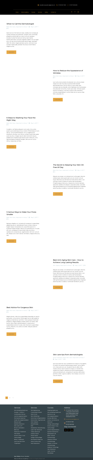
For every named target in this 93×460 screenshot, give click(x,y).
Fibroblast (17, 433)
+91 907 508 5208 (70, 424)
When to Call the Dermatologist (20, 24)
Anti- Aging (56, 265)
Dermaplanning (35, 410)
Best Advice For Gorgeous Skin (20, 307)
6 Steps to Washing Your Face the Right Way (21, 119)
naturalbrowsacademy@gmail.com (72, 419)
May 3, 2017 (34, 26)
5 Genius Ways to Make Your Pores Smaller (21, 213)
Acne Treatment (58, 357)
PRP (32, 425)
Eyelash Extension (19, 424)
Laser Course (51, 451)
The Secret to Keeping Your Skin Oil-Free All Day (68, 166)
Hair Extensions (35, 443)
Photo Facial (34, 435)
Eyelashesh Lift (51, 433)
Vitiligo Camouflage (36, 437)
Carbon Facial (35, 433)
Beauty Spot (17, 422)
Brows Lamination (19, 427)
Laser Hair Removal (36, 429)
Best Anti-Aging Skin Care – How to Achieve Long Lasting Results (68, 261)
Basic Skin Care (11, 26)
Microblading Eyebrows (21, 410)
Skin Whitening (35, 416)
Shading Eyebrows (52, 410)
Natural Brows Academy (21, 458)
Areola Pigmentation (53, 429)
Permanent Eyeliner (20, 418)
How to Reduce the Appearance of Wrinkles (68, 72)
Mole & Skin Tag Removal (38, 420)
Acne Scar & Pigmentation (38, 418)
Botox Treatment (19, 439)
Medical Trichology (52, 447)
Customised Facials (36, 412)
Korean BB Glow (52, 418)
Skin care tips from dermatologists (68, 354)
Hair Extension (51, 449)
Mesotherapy (34, 424)
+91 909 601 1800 (70, 421)
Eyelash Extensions (52, 431)
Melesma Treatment (20, 431)
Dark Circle (34, 414)
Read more (11, 52)
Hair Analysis (34, 422)
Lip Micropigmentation (20, 416)
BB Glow (16, 429)
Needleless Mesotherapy (38, 427)
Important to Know (21, 26)
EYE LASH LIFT (18, 425)
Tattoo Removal (35, 431)
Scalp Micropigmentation (21, 420)
